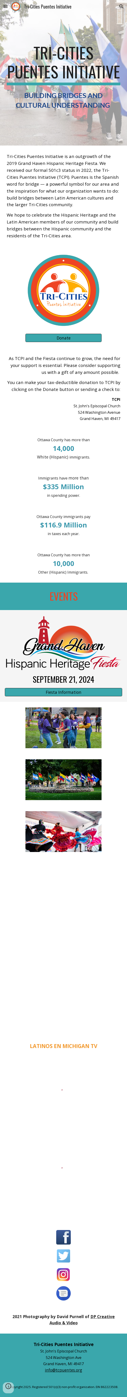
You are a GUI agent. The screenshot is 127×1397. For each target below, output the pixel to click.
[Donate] (63, 337)
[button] (5, 6)
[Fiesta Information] (63, 692)
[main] (63, 76)
